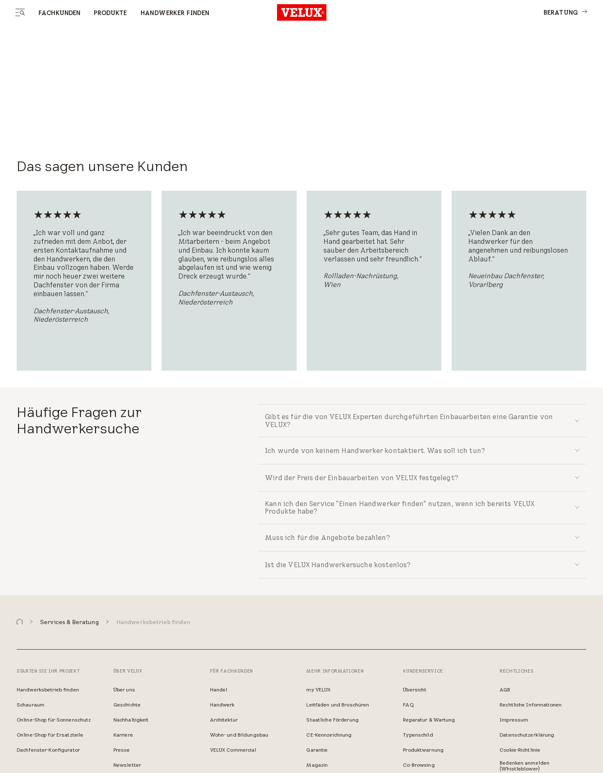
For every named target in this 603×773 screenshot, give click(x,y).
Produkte (110, 13)
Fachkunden (59, 13)
